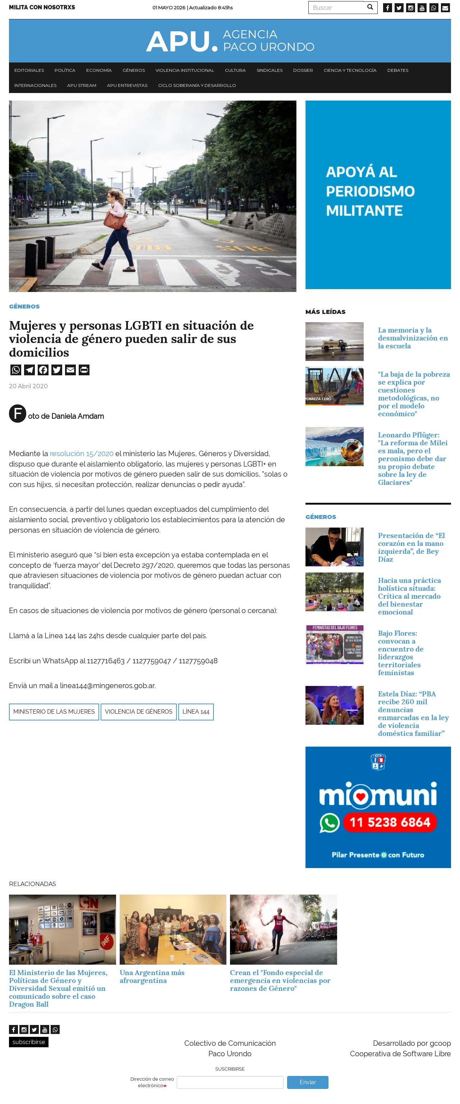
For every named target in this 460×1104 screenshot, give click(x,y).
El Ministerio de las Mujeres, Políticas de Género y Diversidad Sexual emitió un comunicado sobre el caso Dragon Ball (58, 988)
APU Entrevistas (127, 85)
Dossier (303, 70)
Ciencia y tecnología (350, 70)
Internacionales (35, 85)
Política (65, 70)
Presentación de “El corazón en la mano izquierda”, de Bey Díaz (411, 547)
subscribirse (29, 1042)
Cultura (235, 70)
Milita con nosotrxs (42, 7)
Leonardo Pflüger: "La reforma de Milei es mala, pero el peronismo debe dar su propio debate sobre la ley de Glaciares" (413, 458)
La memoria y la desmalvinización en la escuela (413, 338)
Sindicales (269, 70)
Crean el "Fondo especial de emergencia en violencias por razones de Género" (280, 980)
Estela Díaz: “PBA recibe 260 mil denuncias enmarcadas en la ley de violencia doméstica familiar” (413, 713)
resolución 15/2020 (82, 453)
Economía (99, 70)
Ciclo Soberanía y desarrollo (197, 85)
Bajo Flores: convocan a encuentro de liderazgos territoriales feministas (401, 652)
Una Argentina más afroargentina (152, 976)
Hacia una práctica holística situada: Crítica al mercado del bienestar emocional (409, 596)
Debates (397, 70)
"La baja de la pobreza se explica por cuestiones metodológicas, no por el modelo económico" (414, 394)
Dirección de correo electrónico (152, 1082)
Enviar (308, 1082)
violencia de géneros (138, 711)
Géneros (134, 70)
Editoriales (29, 70)
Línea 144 (196, 711)
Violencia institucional (185, 70)
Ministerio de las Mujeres (54, 711)
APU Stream (81, 85)
